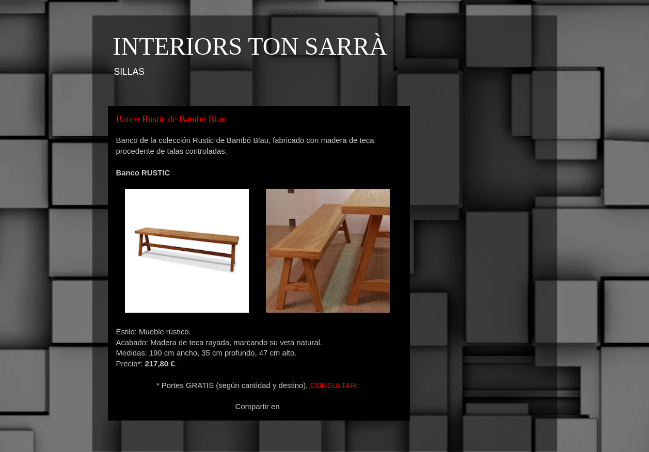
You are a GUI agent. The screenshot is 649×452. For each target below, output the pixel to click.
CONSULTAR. (334, 385)
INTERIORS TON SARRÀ (250, 46)
